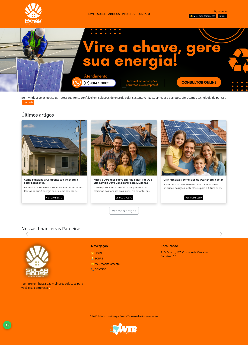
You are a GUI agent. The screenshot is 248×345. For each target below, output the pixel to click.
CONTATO (144, 14)
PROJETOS (128, 14)
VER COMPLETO (54, 197)
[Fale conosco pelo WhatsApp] (7, 325)
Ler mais (28, 102)
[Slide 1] (124, 87)
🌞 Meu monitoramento (202, 15)
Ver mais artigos (124, 211)
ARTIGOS (114, 14)
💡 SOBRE (97, 258)
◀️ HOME (96, 253)
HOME (91, 14)
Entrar (222, 15)
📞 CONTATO (98, 269)
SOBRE (101, 14)
